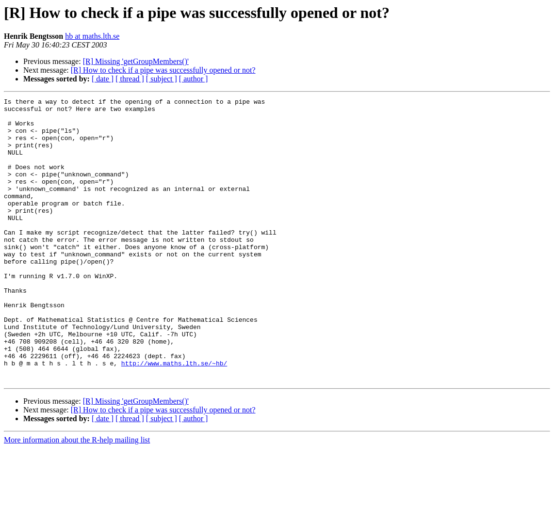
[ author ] (193, 79)
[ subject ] (161, 79)
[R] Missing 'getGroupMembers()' (136, 61)
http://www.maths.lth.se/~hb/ (174, 416)
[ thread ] (129, 79)
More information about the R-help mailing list (77, 496)
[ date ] (103, 79)
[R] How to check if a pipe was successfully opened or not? (163, 70)
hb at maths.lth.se (92, 36)
